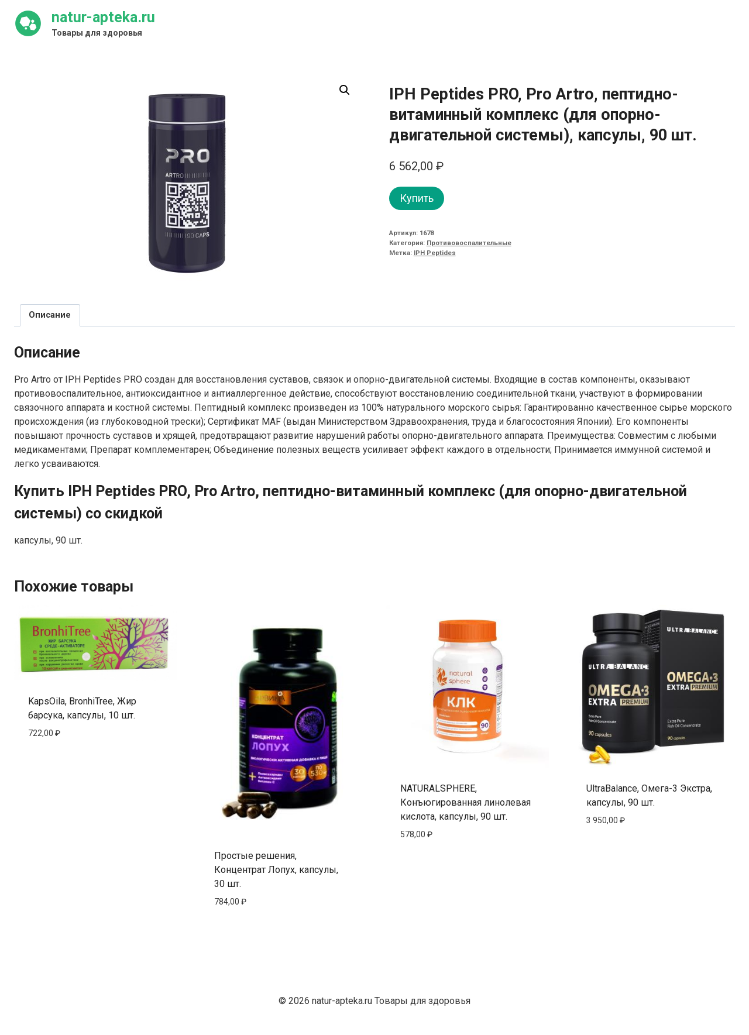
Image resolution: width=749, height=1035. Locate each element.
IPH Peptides (435, 253)
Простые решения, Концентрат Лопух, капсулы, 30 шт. (276, 869)
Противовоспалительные (469, 243)
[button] (344, 90)
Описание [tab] (50, 315)
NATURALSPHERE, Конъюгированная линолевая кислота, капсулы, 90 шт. (465, 802)
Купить (417, 198)
